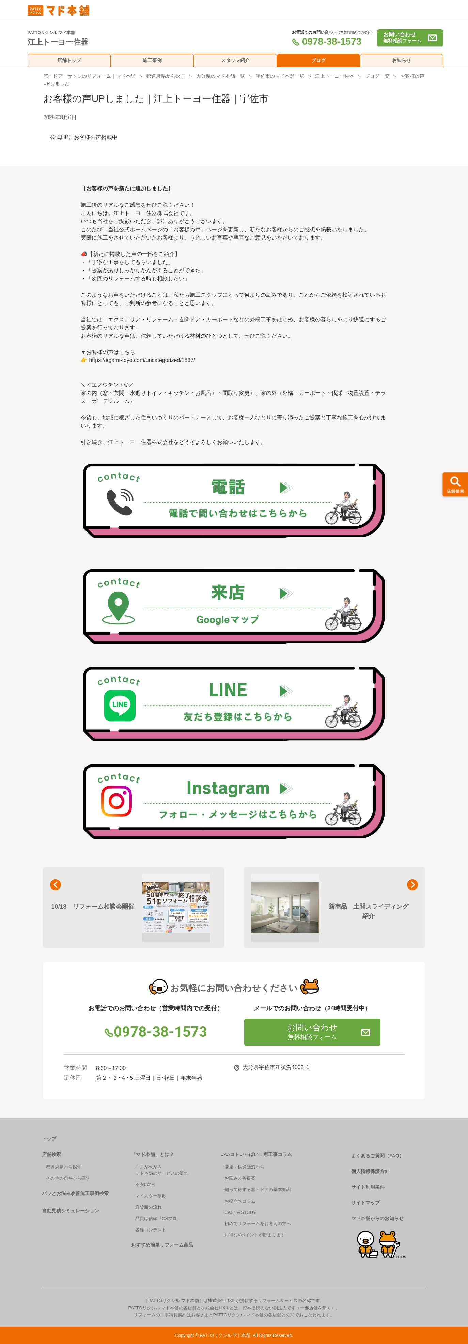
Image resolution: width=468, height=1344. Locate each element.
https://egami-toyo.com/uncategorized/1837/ (142, 360)
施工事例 (152, 60)
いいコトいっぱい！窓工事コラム (256, 1154)
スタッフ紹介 (235, 60)
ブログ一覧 (377, 76)
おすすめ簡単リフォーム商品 (162, 1245)
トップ (49, 1138)
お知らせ (401, 60)
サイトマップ (365, 1202)
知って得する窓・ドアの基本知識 (257, 1189)
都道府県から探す (165, 76)
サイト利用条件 (368, 1187)
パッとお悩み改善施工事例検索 (75, 1193)
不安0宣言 (145, 1184)
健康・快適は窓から (244, 1167)
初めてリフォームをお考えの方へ (257, 1223)
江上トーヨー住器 (334, 76)
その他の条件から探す (68, 1178)
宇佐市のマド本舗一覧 (280, 76)
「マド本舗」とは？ (152, 1154)
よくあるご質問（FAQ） (377, 1155)
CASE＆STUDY (240, 1212)
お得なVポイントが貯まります (254, 1234)
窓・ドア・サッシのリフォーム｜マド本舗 (89, 76)
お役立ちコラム (239, 1201)
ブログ (318, 60)
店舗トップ (69, 60)
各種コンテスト (150, 1229)
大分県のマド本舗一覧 (220, 76)
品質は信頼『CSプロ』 (158, 1218)
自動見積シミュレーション (70, 1211)
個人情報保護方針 (370, 1171)
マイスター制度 (150, 1196)
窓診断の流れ (148, 1207)
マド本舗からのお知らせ (377, 1218)
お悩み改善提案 (239, 1178)
